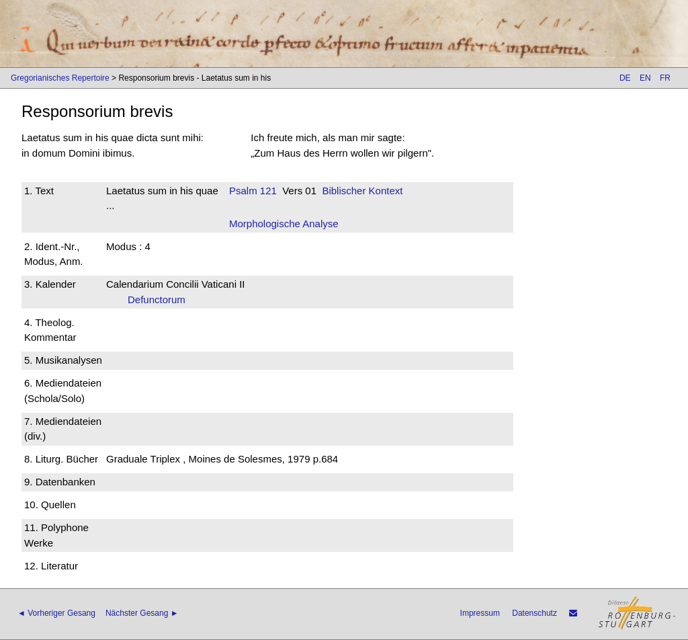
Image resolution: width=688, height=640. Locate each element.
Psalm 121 (253, 190)
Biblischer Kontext (362, 190)
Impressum (480, 613)
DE (625, 78)
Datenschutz (534, 613)
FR (665, 78)
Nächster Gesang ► (142, 613)
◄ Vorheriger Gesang (56, 613)
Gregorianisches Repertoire (60, 78)
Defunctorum (161, 299)
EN (645, 78)
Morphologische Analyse (284, 223)
